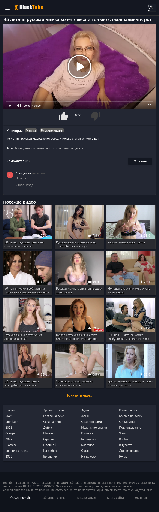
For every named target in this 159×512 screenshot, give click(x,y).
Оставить (140, 161)
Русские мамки (52, 130)
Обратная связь (54, 497)
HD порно (141, 497)
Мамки (31, 130)
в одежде (77, 148)
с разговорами (59, 148)
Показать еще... (79, 395)
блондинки (22, 148)
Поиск (148, 7)
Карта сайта (115, 497)
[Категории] (7, 7)
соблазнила (40, 148)
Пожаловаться (86, 497)
